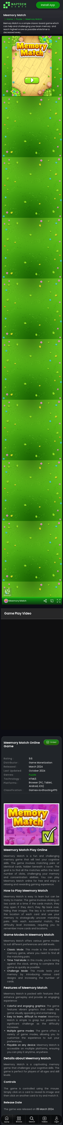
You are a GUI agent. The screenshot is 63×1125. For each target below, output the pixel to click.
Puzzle (32, 774)
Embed (51, 742)
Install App (48, 5)
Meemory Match (15, 601)
